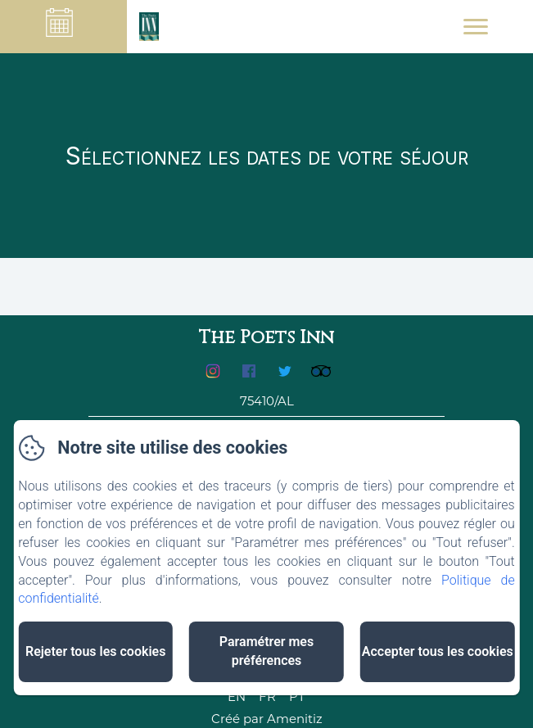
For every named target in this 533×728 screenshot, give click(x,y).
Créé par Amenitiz (267, 718)
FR (267, 696)
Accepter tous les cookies (437, 651)
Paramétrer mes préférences (266, 651)
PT (297, 696)
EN (237, 696)
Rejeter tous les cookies (95, 651)
